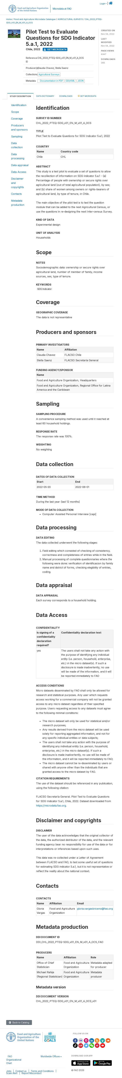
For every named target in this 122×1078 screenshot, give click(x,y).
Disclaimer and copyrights (17, 183)
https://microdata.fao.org (51, 805)
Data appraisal (19, 165)
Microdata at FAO (62, 8)
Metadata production (17, 202)
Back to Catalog (19, 1022)
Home (9, 19)
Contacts (16, 193)
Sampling (16, 136)
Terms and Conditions (42, 1071)
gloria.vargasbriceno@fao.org (95, 908)
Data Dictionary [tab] (45, 96)
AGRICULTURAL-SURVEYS (70, 19)
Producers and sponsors (19, 127)
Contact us (21, 1071)
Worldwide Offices (50, 1056)
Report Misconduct (31, 1073)
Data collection (17, 145)
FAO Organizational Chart (13, 1059)
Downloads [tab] (65, 96)
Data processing (17, 156)
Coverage (17, 118)
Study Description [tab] (20, 96)
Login (102, 3)
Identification (18, 105)
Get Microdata (55, 49)
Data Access (18, 172)
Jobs (8, 1071)
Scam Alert (11, 1073)
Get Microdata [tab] (87, 96)
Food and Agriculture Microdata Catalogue (35, 19)
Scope (15, 111)
